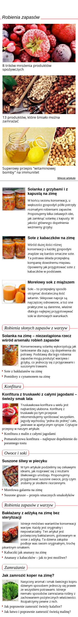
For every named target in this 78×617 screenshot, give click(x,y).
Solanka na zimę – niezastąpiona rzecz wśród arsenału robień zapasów (36, 338)
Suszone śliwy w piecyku (24, 461)
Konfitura (12, 386)
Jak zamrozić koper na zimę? (28, 575)
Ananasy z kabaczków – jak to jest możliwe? (35, 558)
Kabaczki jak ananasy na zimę (25, 552)
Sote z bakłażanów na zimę (23, 371)
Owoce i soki (15, 453)
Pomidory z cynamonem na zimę (27, 376)
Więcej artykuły (66, 178)
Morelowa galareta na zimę (23, 490)
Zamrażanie (14, 567)
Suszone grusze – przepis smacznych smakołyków (39, 495)
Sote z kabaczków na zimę (51, 238)
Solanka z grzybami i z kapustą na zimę (48, 191)
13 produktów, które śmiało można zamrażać (31, 119)
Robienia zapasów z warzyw (28, 505)
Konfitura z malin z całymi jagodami (30, 434)
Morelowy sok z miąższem (51, 282)
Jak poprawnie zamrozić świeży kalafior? (33, 606)
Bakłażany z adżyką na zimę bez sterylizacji (30, 515)
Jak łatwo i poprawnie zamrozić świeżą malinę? (37, 612)
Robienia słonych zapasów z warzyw (35, 327)
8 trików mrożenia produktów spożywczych (26, 67)
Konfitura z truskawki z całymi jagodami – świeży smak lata (39, 396)
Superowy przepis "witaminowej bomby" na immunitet (29, 170)
